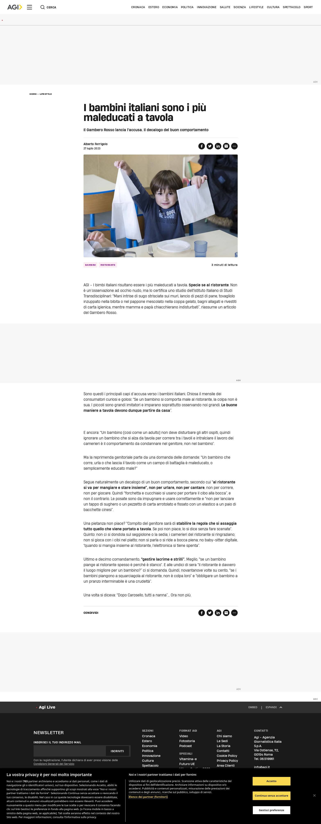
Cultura (273, 7)
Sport (308, 7)
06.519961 (267, 759)
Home (33, 94)
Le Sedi (222, 741)
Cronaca (138, 7)
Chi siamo (224, 736)
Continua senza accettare (271, 795)
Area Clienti (226, 766)
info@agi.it (262, 767)
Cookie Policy (227, 756)
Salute (225, 7)
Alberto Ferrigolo (96, 144)
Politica (187, 7)
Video (183, 736)
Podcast (185, 746)
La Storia (223, 746)
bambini (90, 264)
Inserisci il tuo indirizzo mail (57, 742)
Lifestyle (256, 7)
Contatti (223, 751)
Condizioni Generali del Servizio (54, 763)
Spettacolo (292, 7)
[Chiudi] (314, 795)
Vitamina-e (188, 759)
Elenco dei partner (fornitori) (148, 797)
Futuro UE (187, 764)
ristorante (108, 264)
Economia (170, 7)
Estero (153, 7)
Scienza (240, 7)
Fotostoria (187, 741)
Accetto (272, 781)
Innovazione (207, 7)
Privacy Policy (227, 761)
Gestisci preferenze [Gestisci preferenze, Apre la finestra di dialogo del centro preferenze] (271, 810)
